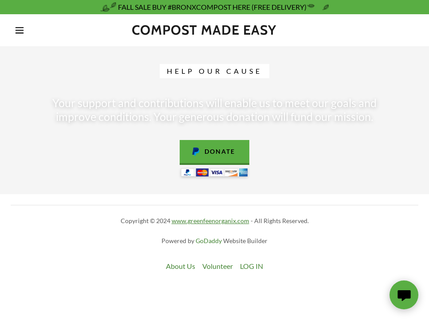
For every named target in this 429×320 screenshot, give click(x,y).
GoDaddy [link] (209, 240)
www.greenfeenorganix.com (210, 220)
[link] (203, 32)
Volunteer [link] (217, 266)
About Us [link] (180, 266)
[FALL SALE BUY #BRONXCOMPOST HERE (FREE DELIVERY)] (214, 7)
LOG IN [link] (251, 266)
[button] (20, 30)
